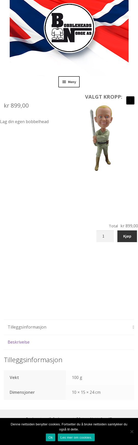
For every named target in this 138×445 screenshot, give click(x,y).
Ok (50, 437)
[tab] (69, 327)
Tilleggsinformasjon (27, 327)
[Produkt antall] (105, 236)
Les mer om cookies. (76, 437)
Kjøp (127, 236)
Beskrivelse (19, 342)
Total (113, 225)
